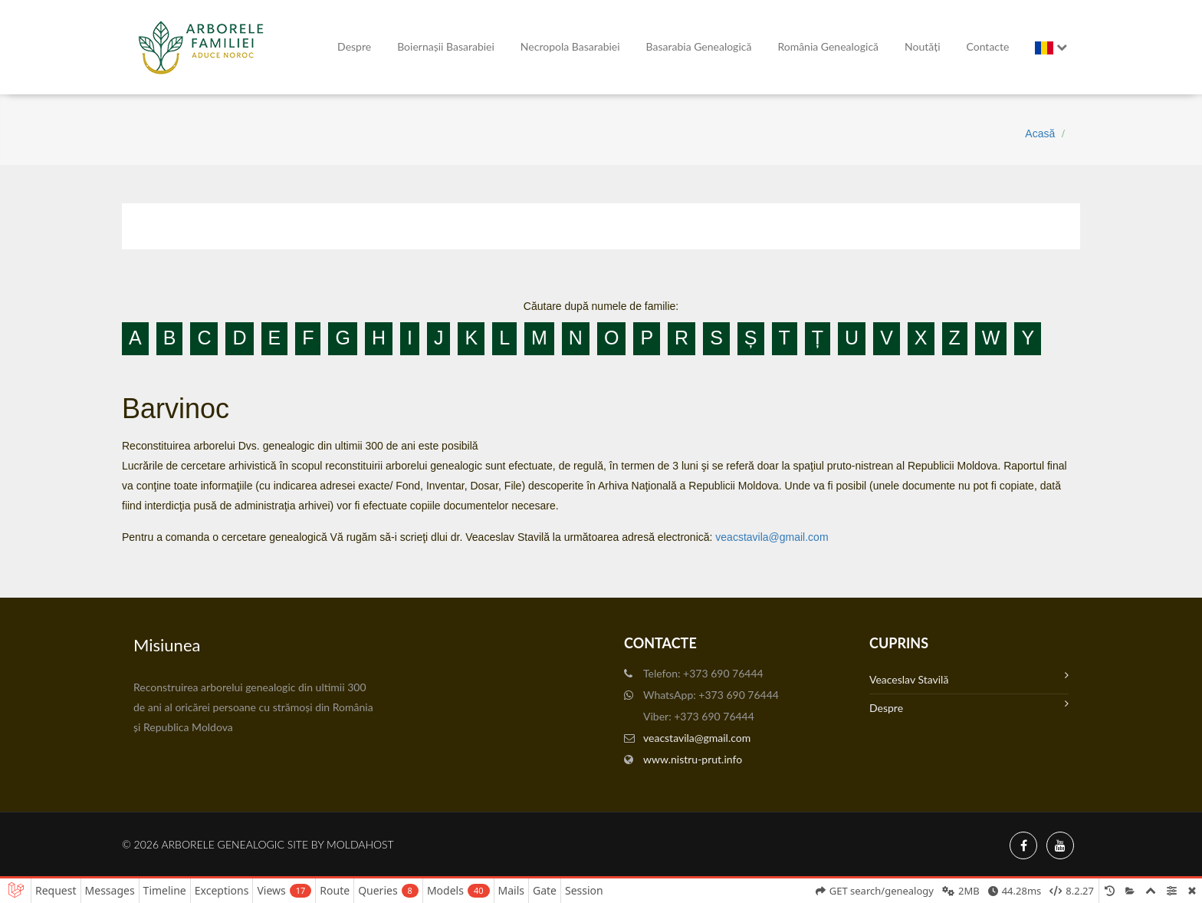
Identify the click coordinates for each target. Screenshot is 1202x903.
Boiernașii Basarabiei (445, 46)
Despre (354, 46)
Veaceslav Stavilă (969, 678)
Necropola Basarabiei (570, 46)
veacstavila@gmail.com (771, 537)
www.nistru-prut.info (692, 759)
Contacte (988, 46)
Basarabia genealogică (699, 46)
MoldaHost (360, 844)
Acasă (1040, 133)
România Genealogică (828, 46)
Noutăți (922, 46)
